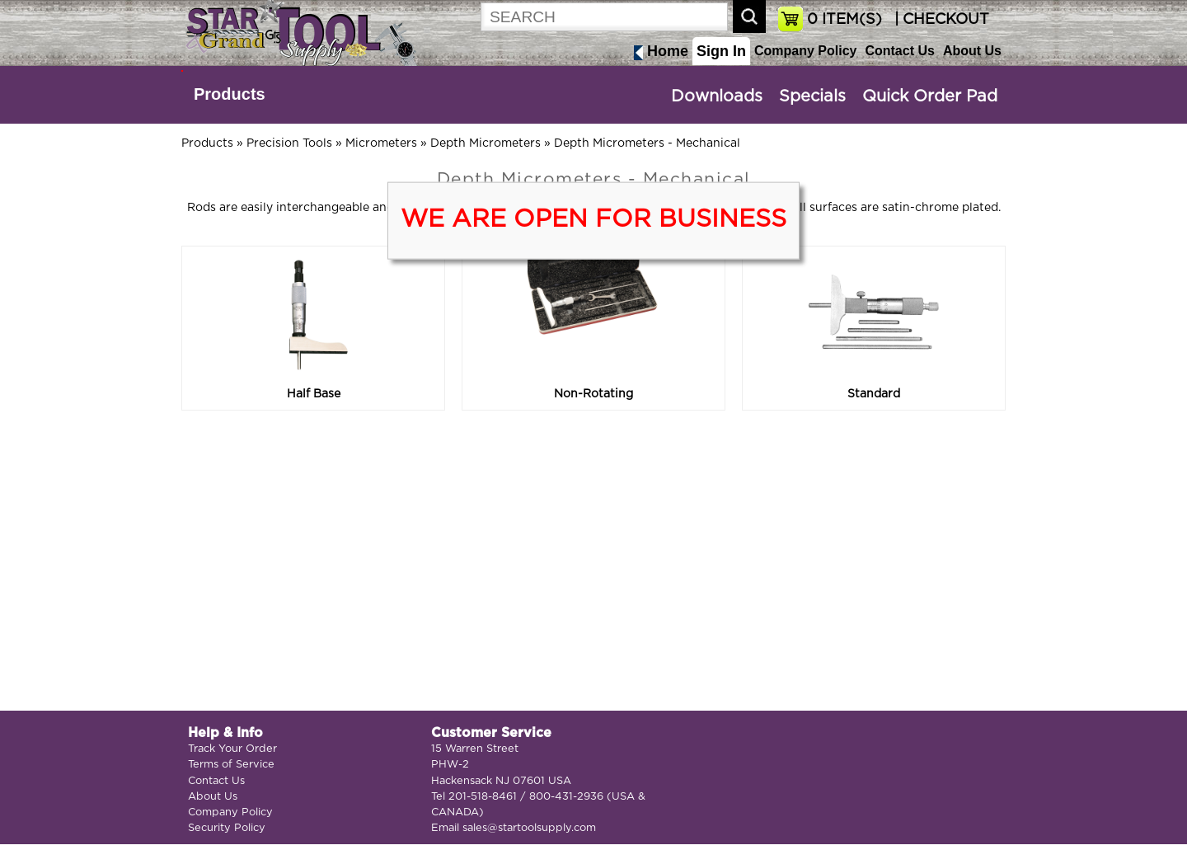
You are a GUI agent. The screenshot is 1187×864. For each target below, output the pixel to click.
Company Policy (805, 51)
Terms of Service (231, 764)
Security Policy (226, 828)
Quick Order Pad (929, 96)
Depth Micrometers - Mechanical (647, 143)
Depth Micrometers (485, 143)
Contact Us (899, 51)
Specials (812, 96)
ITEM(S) (844, 19)
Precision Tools (289, 143)
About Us (972, 51)
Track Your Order (232, 749)
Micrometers (381, 143)
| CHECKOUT (939, 19)
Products (229, 94)
